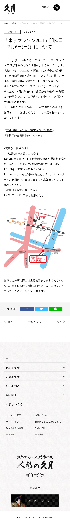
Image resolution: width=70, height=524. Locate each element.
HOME (5, 23)
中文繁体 (10, 434)
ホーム (10, 358)
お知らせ (15, 23)
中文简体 (39, 434)
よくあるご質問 (13, 415)
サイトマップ (12, 422)
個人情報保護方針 (14, 428)
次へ (59, 321)
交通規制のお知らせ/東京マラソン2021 (29, 130)
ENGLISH (40, 428)
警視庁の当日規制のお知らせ (23, 135)
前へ (10, 321)
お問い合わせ (41, 415)
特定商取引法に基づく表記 (48, 422)
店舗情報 (44, 7)
